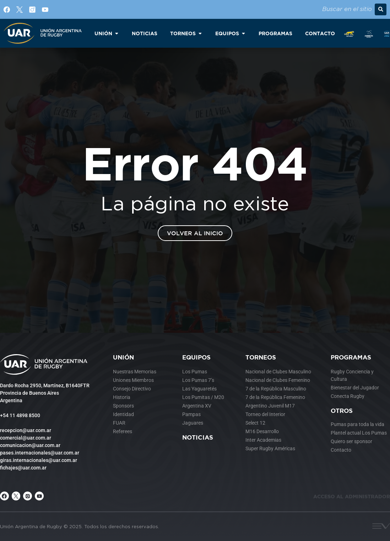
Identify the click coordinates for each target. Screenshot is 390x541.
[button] (380, 9)
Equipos (196, 357)
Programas (351, 357)
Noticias (197, 437)
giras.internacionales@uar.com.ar (38, 460)
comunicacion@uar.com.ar (30, 445)
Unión (123, 357)
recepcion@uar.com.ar (25, 430)
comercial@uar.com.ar (25, 438)
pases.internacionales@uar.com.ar (39, 453)
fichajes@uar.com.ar (23, 468)
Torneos (260, 357)
